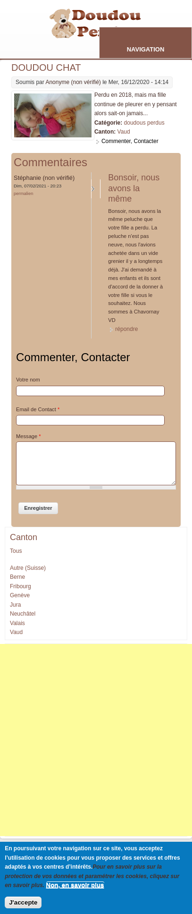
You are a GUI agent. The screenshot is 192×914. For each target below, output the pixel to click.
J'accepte (23, 902)
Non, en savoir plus (75, 885)
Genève (20, 595)
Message (28, 436)
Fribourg (20, 586)
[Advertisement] (96, 740)
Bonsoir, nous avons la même (133, 188)
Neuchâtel (22, 613)
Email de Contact (37, 409)
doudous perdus (144, 122)
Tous (16, 551)
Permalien (23, 193)
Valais (17, 623)
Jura (15, 604)
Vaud (123, 131)
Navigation (146, 49)
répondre (126, 329)
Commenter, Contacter (130, 141)
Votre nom (28, 379)
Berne (17, 577)
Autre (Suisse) (28, 568)
